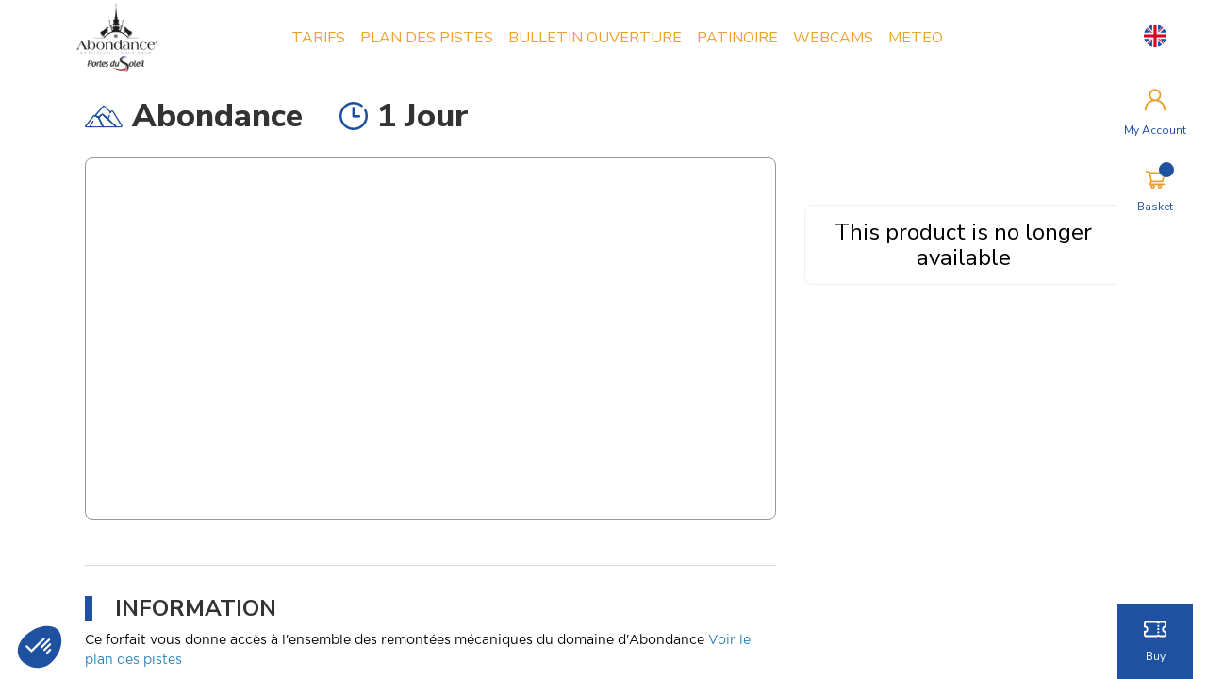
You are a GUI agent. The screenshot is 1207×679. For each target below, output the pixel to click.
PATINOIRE (740, 37)
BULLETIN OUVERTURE (598, 37)
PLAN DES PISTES (429, 37)
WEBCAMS (836, 37)
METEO (918, 37)
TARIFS (321, 37)
